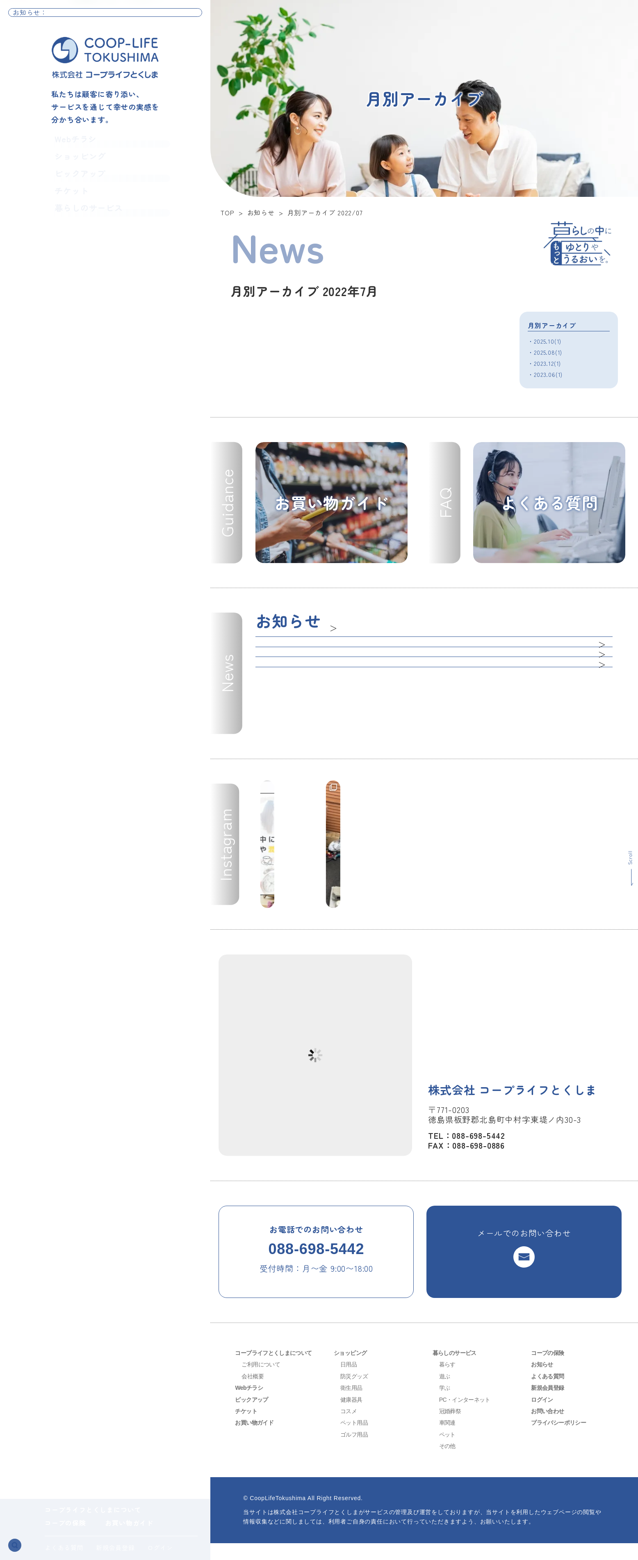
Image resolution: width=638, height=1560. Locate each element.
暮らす (448, 1381)
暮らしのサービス (87, 220)
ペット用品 (356, 1439)
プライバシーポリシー (562, 1439)
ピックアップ (76, 180)
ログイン (160, 1547)
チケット (66, 200)
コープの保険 (65, 1523)
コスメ (349, 1427)
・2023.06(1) (547, 374)
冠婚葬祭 (451, 1427)
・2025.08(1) (547, 352)
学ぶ (445, 1404)
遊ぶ (445, 1392)
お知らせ (543, 1381)
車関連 (448, 1439)
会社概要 (254, 1392)
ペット (448, 1451)
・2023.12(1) (546, 363)
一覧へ (341, 624)
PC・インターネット (468, 1416)
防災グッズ (356, 1392)
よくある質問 (64, 1547)
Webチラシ (71, 140)
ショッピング (76, 160)
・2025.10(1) (546, 341)
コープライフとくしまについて (93, 1509)
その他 (448, 1462)
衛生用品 (352, 1404)
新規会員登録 (115, 1547)
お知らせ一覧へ (174, 16)
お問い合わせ (550, 1427)
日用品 (349, 1381)
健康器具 (352, 1416)
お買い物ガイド (129, 1523)
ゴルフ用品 (356, 1451)
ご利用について (264, 1381)
